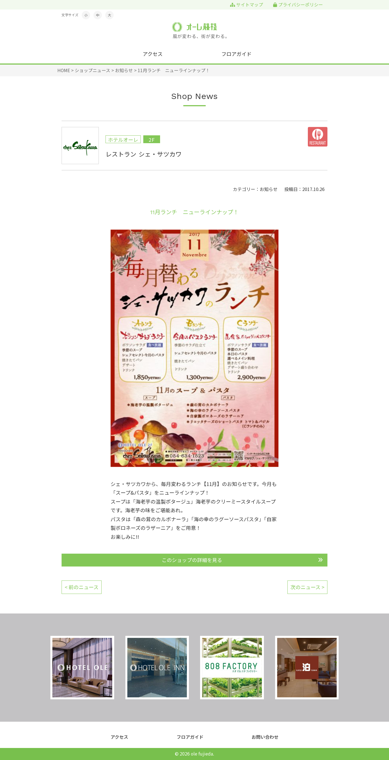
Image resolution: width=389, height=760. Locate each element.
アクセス (153, 53)
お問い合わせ (265, 737)
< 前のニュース (82, 587)
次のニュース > (307, 587)
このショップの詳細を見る (192, 559)
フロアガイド (236, 53)
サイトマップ (246, 4)
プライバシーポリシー (298, 4)
